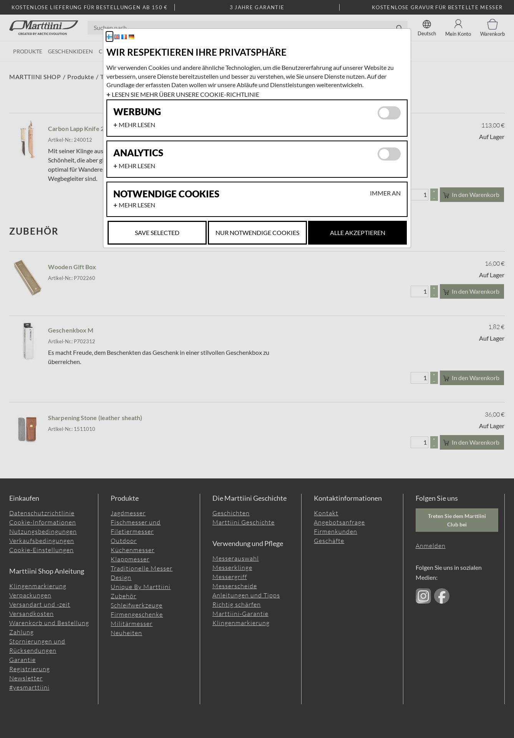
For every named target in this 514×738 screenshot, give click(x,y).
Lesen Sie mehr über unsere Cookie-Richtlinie (185, 94)
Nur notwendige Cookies (257, 232)
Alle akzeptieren (357, 232)
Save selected (157, 232)
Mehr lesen (137, 124)
